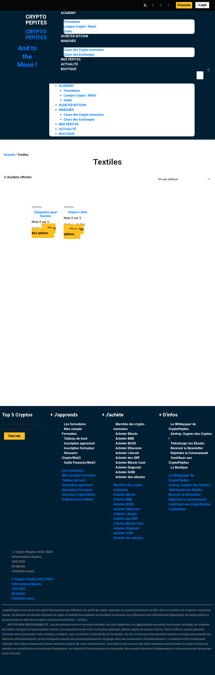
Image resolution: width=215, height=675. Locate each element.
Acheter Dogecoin (128, 467)
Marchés (68, 41)
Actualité (69, 64)
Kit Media (18, 566)
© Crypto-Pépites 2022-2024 (32, 552)
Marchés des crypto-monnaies (129, 426)
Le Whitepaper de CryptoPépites (182, 426)
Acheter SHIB (125, 472)
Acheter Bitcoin (74, 36)
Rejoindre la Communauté (189, 453)
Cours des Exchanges (79, 54)
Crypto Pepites (36, 20)
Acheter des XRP (128, 458)
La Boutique (179, 467)
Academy (68, 13)
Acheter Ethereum (129, 448)
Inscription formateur (79, 448)
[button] (122, 77)
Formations (72, 22)
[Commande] (183, 179)
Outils (68, 31)
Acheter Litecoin (127, 453)
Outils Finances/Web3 (79, 462)
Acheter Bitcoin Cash (131, 462)
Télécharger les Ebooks (187, 443)
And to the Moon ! (27, 56)
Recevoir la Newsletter (187, 448)
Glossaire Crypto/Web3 (71, 455)
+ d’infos (81, 619)
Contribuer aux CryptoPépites (180, 460)
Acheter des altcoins (130, 477)
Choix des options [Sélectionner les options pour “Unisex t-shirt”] (74, 231)
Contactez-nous (23, 571)
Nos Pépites (71, 59)
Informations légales (26, 557)
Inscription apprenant (79, 443)
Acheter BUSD (126, 443)
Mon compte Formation (72, 431)
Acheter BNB (125, 438)
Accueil (9, 155)
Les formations (75, 424)
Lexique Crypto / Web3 (80, 26)
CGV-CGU (18, 561)
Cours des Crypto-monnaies (84, 50)
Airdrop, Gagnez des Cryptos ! (190, 436)
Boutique (68, 69)
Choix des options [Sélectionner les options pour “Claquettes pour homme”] (44, 230)
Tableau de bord (75, 438)
